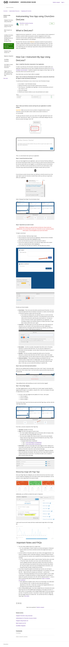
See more (5, 78)
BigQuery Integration (8, 56)
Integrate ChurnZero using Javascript (8, 21)
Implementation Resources (14, 11)
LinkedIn (21, 603)
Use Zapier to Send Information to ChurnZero (8, 66)
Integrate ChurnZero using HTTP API (8, 25)
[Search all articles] (13, 7)
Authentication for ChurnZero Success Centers (26, 618)
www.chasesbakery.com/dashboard (34, 442)
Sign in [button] (62, 2)
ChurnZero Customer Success (26, 23)
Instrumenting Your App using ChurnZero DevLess (8, 46)
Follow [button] (52, 23)
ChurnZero (5, 11)
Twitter (19, 603)
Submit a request (56, 2)
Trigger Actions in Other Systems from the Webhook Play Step (8, 73)
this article (27, 596)
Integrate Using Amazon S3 (7, 51)
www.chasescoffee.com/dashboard (33, 444)
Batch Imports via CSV (8, 30)
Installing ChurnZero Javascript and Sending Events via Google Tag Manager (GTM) (8, 38)
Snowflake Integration (6, 60)
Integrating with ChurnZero (26, 11)
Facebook (17, 603)
